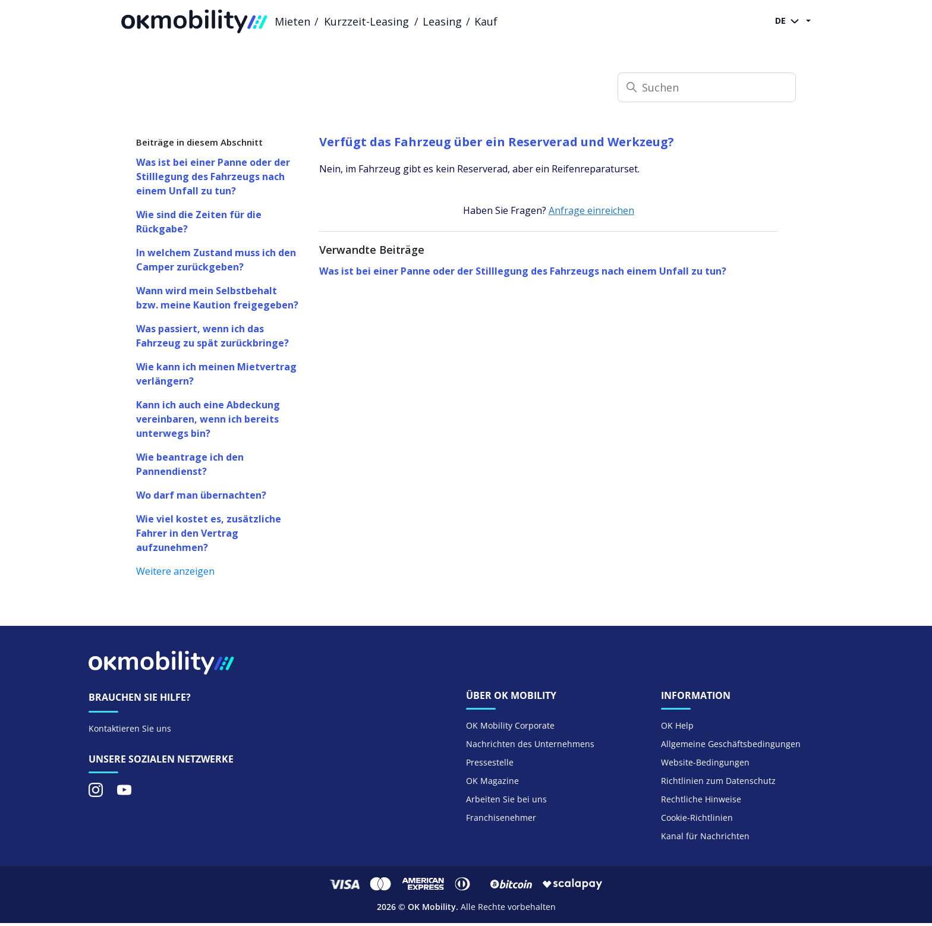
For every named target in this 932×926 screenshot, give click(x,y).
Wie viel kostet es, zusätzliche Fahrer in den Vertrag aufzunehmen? (208, 533)
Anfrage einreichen (591, 210)
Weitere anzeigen (175, 571)
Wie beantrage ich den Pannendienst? (190, 464)
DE (789, 21)
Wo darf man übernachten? (201, 495)
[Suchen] (707, 87)
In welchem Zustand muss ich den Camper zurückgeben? (216, 259)
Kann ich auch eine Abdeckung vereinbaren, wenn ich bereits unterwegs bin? (208, 419)
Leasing (442, 21)
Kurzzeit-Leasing (366, 21)
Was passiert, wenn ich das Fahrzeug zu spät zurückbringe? (212, 335)
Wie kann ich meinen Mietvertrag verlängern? (216, 374)
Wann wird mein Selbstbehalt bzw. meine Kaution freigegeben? (217, 297)
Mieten (292, 21)
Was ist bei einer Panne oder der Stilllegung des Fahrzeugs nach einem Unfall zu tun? (213, 176)
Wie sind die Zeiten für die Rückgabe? (199, 221)
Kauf (486, 21)
